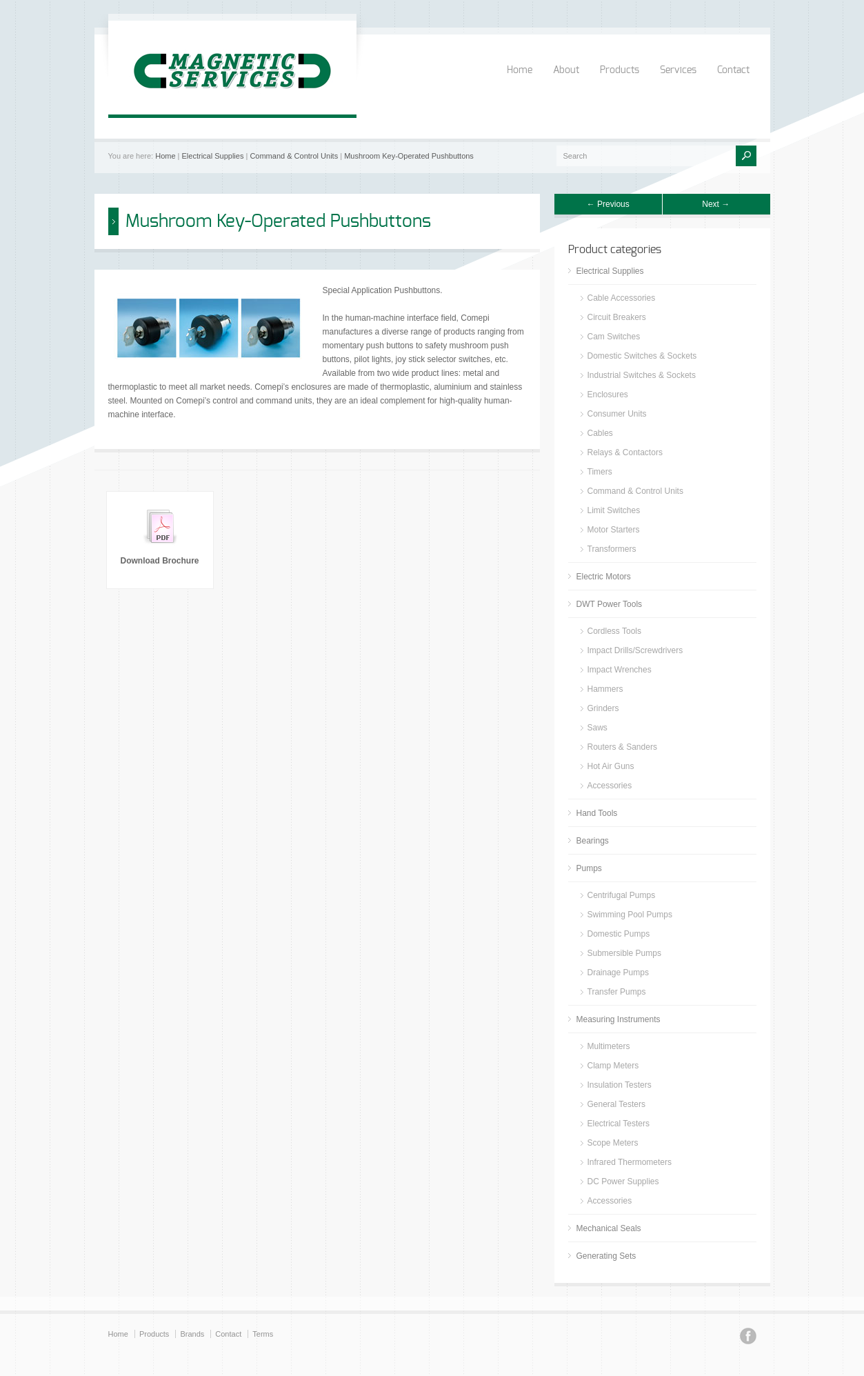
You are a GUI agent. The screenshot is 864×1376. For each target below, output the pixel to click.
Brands (192, 1334)
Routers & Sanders (622, 747)
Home (519, 70)
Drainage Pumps (618, 972)
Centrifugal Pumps (621, 895)
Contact (733, 70)
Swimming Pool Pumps (629, 914)
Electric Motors (603, 576)
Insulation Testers (619, 1085)
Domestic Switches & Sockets (642, 356)
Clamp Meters (613, 1065)
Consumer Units (617, 414)
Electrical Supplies (213, 156)
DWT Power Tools (609, 604)
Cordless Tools (614, 631)
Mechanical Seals (608, 1228)
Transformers (611, 549)
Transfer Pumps (616, 992)
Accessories (609, 785)
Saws (597, 727)
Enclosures (607, 394)
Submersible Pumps (624, 953)
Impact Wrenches (619, 670)
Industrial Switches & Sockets (641, 375)
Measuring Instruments (618, 1019)
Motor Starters (613, 530)
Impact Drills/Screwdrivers (635, 650)
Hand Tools (597, 813)
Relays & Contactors (625, 452)
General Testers (616, 1104)
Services (678, 70)
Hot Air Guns (610, 766)
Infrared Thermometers (629, 1162)
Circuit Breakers (616, 317)
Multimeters (608, 1046)
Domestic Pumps (618, 934)
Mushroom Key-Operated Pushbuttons (409, 156)
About (566, 70)
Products (619, 70)
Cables (600, 433)
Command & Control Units (294, 156)
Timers (599, 472)
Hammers (605, 689)
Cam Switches (614, 336)
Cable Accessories (621, 298)
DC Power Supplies (623, 1181)
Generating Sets (606, 1256)
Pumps (589, 868)
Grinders (603, 708)
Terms (262, 1334)
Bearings (592, 841)
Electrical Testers (618, 1123)
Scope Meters (613, 1143)
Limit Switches (614, 510)
